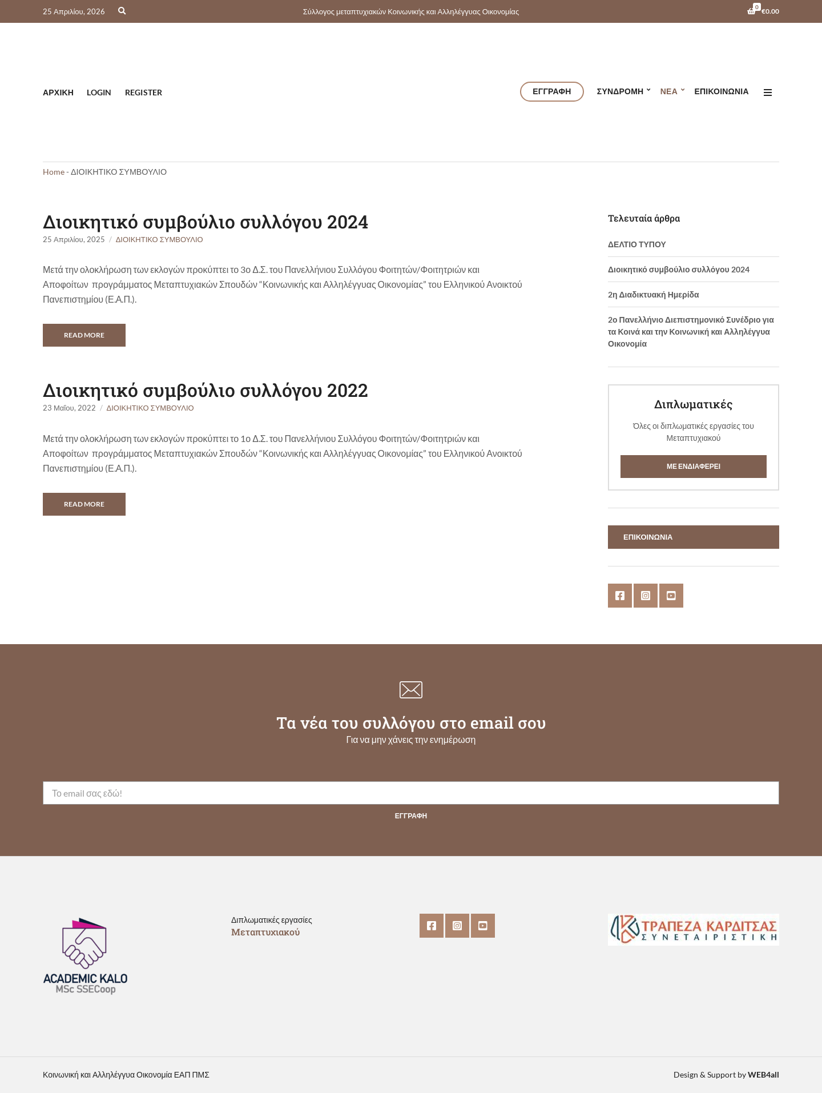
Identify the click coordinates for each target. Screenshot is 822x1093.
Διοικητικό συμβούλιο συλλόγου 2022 (205, 389)
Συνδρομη (620, 91)
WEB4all (763, 1074)
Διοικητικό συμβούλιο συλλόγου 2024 (205, 221)
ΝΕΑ (669, 91)
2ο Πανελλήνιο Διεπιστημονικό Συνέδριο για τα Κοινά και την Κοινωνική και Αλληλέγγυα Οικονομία (691, 331)
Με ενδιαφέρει (693, 466)
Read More (84, 335)
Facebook (620, 596)
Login (99, 92)
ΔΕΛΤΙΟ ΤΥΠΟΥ (637, 244)
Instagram (646, 596)
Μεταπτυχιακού (265, 932)
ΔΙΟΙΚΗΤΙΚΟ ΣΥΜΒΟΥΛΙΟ (159, 239)
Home (54, 171)
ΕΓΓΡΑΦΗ (552, 91)
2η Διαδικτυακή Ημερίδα (653, 294)
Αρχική (58, 92)
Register (144, 92)
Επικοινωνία (721, 91)
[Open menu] (767, 92)
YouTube (671, 596)
